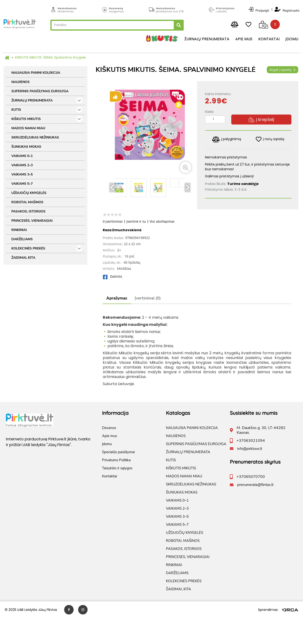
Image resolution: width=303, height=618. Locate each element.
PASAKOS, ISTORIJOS (28, 211)
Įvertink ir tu (136, 221)
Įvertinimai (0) (148, 298)
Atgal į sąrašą (282, 69)
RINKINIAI (19, 230)
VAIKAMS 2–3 (22, 165)
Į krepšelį (261, 119)
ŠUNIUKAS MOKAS (26, 146)
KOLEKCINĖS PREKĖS (46, 248)
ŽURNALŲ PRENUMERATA (46, 100)
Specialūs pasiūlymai (118, 452)
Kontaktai (269, 39)
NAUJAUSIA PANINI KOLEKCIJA (35, 72)
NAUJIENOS (20, 82)
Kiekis (209, 111)
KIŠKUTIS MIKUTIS (46, 119)
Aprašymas (116, 298)
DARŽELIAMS (22, 239)
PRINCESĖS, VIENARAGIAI (32, 220)
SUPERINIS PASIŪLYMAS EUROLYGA (39, 91)
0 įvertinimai (113, 221)
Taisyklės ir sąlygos (117, 468)
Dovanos (109, 427)
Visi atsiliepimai (162, 221)
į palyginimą (226, 139)
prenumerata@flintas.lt (255, 484)
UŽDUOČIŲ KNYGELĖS (28, 193)
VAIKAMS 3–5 (22, 174)
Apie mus (243, 39)
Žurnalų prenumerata (206, 39)
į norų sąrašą (270, 139)
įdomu (291, 39)
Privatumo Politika (116, 460)
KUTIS (46, 110)
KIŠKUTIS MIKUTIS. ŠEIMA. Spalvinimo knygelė (50, 57)
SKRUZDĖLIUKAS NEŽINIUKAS (35, 137)
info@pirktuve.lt (249, 448)
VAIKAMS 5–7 (22, 183)
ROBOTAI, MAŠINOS (27, 202)
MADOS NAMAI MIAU (28, 128)
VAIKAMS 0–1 (22, 156)
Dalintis (112, 276)
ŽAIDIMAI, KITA (23, 257)
